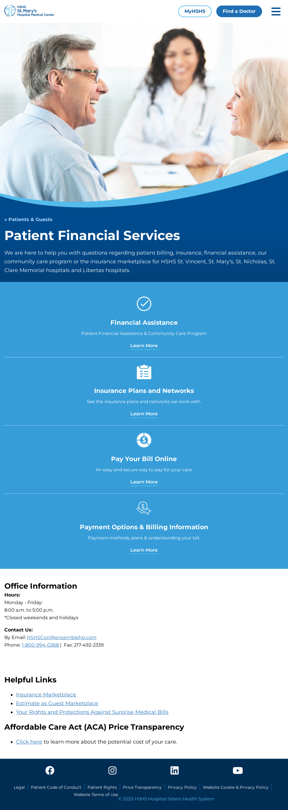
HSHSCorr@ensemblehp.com (61, 637)
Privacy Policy (182, 787)
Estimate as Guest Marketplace (57, 703)
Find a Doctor (239, 11)
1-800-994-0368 (40, 645)
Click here (29, 742)
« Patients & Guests (28, 219)
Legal (19, 787)
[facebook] (50, 772)
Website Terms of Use (96, 794)
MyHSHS (195, 11)
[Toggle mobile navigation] (276, 11)
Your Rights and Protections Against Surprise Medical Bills (92, 712)
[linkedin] (175, 772)
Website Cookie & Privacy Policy (235, 787)
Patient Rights (102, 787)
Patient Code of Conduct (56, 787)
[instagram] (112, 772)
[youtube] (238, 772)
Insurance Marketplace (46, 694)
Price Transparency (142, 787)
